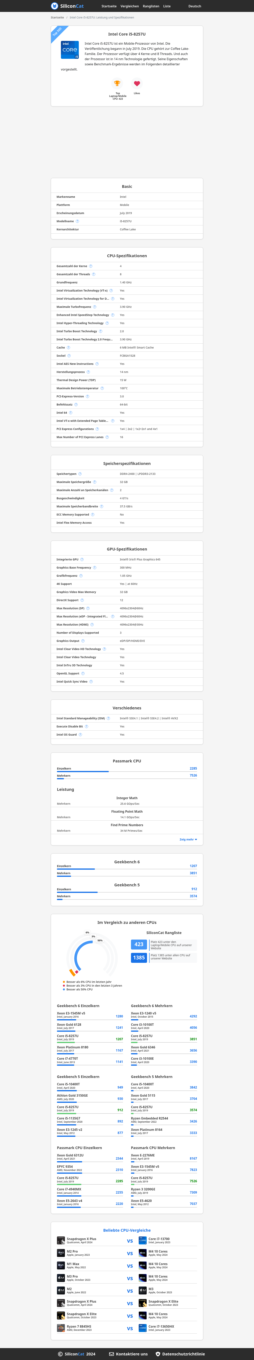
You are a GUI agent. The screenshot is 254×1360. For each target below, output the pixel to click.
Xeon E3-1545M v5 (71, 1013)
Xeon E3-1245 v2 (69, 1129)
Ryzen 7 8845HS (79, 1326)
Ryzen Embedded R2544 (149, 1118)
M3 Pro (72, 1276)
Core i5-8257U (68, 1036)
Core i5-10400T (68, 1084)
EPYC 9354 (65, 1166)
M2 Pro (72, 1251)
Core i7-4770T (67, 1058)
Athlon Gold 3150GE (72, 1095)
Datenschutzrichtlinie (183, 1354)
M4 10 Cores (158, 1251)
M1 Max (73, 1264)
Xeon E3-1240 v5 (143, 1013)
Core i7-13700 (159, 1239)
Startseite (109, 6)
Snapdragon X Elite (163, 1301)
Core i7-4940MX (69, 1189)
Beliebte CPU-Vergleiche (127, 1230)
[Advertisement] (127, 142)
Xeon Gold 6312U (70, 1155)
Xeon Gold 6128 (69, 1024)
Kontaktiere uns (132, 1354)
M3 (151, 1289)
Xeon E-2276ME (143, 1155)
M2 (69, 1289)
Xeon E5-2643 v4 (69, 1201)
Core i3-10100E (142, 1058)
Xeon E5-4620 (141, 1201)
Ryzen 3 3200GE (143, 1189)
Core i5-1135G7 (68, 1118)
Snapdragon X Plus (81, 1239)
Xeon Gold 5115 (143, 1095)
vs (130, 1240)
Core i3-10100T (142, 1024)
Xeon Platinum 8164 (146, 1129)
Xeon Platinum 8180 (72, 1047)
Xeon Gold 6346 (143, 1047)
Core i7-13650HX (161, 1326)
